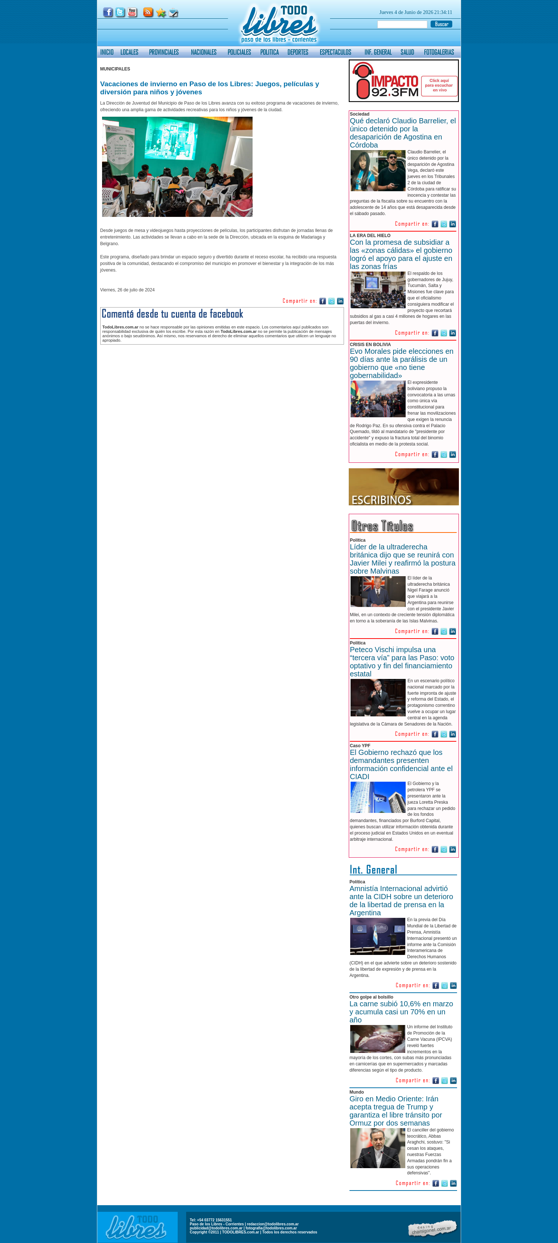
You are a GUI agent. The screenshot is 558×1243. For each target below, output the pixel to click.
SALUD (407, 52)
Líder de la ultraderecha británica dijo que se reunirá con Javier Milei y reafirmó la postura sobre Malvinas (403, 559)
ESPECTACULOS (335, 52)
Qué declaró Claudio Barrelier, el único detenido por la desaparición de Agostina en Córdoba (403, 133)
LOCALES (129, 52)
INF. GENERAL (378, 52)
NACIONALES (204, 52)
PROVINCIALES (164, 52)
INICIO (106, 52)
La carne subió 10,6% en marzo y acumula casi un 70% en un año (401, 1012)
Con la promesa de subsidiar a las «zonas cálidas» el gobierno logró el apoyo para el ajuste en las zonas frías (401, 254)
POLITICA (269, 52)
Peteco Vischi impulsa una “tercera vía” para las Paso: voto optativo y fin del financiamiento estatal (402, 662)
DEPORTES (297, 52)
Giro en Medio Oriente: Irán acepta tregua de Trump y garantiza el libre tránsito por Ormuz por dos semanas (395, 1111)
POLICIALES (239, 52)
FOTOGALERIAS (439, 52)
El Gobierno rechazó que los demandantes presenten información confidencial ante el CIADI (401, 764)
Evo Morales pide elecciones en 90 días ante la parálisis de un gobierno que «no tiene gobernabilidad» (401, 363)
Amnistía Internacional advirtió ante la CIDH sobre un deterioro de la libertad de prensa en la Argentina (401, 900)
